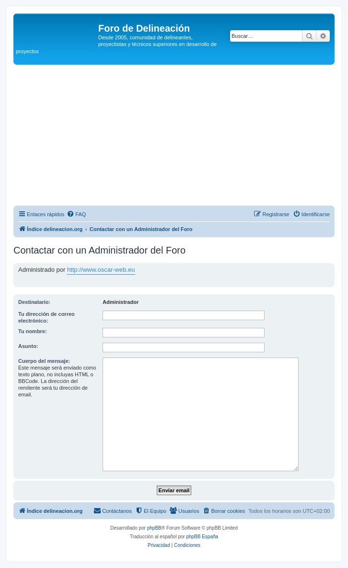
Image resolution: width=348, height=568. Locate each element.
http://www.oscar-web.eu (101, 269)
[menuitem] (76, 214)
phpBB (154, 528)
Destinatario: (34, 302)
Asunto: (28, 346)
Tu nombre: (32, 331)
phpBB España (202, 536)
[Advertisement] (180, 137)
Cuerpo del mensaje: (44, 361)
